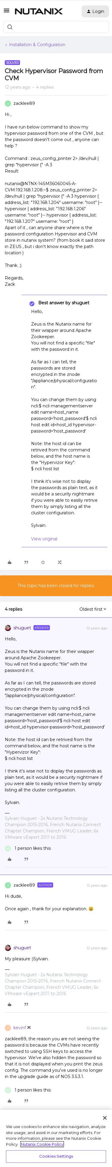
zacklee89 (24, 103)
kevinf (19, 1027)
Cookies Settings (56, 1156)
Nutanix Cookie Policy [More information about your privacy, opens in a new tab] (42, 1144)
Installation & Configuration (37, 44)
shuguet (22, 628)
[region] (56, 1138)
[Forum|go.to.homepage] (39, 11)
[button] (6, 12)
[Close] (104, 1117)
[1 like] (28, 848)
